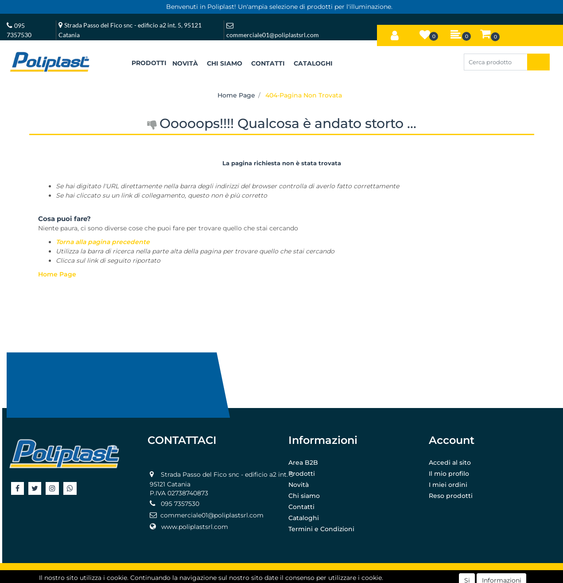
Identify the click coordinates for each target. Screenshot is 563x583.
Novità (298, 485)
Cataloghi (303, 518)
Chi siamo (304, 496)
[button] (395, 34)
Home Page (236, 95)
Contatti (301, 507)
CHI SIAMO (224, 63)
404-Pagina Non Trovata (303, 95)
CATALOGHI (313, 63)
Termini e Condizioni (321, 529)
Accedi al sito (450, 462)
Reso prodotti (451, 496)
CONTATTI (268, 63)
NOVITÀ (185, 63)
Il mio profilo (449, 474)
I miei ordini (448, 485)
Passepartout (301, 573)
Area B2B (303, 462)
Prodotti (301, 474)
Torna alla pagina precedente (103, 242)
